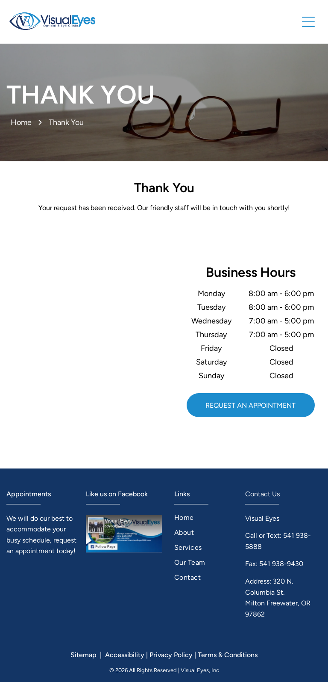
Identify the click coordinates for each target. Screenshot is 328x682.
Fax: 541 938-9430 (274, 564)
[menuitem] (204, 517)
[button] (308, 21)
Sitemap (83, 655)
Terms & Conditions (228, 655)
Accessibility (124, 655)
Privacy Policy (171, 655)
